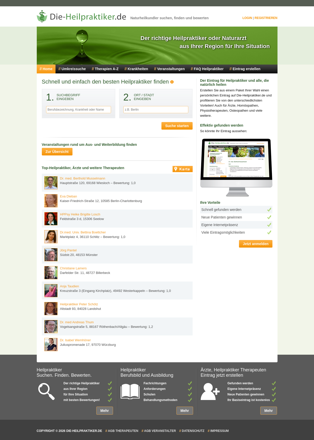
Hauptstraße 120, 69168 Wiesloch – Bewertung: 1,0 (90, 182)
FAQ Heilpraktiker (209, 69)
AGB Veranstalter (160, 431)
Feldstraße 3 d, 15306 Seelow (74, 218)
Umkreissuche (74, 69)
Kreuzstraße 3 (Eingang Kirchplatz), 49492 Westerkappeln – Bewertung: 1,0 (107, 290)
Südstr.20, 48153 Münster (71, 254)
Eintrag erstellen (247, 69)
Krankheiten (137, 69)
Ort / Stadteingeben (138, 98)
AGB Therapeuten (123, 431)
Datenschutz (193, 431)
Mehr (104, 411)
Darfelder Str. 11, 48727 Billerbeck (77, 272)
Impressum (219, 431)
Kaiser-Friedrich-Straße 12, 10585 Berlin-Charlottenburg (93, 200)
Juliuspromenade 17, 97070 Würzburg (80, 344)
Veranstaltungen (171, 69)
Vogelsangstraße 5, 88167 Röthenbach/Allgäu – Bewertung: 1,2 (98, 326)
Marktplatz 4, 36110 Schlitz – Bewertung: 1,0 (84, 236)
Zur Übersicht (57, 152)
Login (247, 18)
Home (47, 69)
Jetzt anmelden (255, 244)
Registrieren (265, 18)
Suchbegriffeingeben (63, 98)
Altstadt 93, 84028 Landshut (72, 308)
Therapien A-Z (107, 69)
